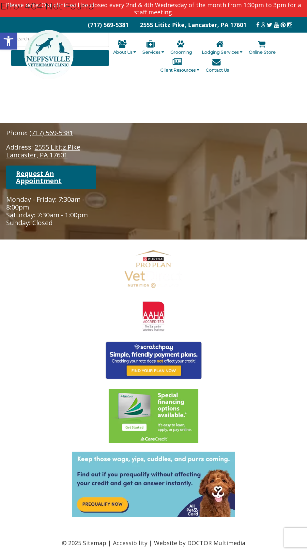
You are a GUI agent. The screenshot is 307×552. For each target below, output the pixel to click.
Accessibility (130, 543)
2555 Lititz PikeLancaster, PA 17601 (43, 151)
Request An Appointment (39, 177)
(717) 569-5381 (51, 132)
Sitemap (94, 543)
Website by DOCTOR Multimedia (199, 543)
